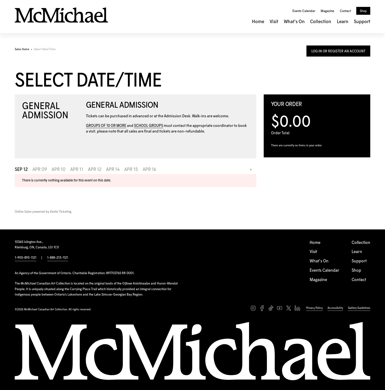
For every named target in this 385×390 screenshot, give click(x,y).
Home (258, 21)
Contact (345, 11)
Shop (363, 11)
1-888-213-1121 (57, 257)
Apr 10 (59, 169)
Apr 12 (94, 169)
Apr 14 (113, 169)
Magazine (327, 11)
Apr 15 (131, 169)
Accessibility (335, 308)
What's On (294, 21)
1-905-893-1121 (25, 257)
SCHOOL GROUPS (148, 126)
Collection (320, 21)
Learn (342, 21)
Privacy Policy (314, 308)
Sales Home (22, 49)
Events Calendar (303, 11)
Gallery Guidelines (359, 308)
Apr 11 (76, 169)
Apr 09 (39, 169)
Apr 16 (149, 169)
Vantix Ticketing (60, 211)
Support (362, 21)
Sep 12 (21, 169)
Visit (274, 21)
